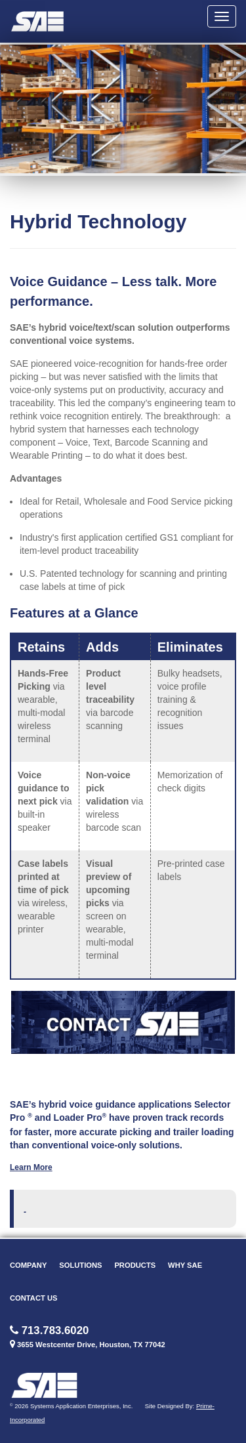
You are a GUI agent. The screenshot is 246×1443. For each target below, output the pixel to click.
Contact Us (34, 1298)
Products (134, 1265)
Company (28, 1265)
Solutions (80, 1265)
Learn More (31, 1167)
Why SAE (185, 1265)
